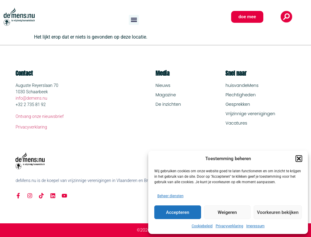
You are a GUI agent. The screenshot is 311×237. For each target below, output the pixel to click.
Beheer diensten (170, 196)
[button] (299, 159)
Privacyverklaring (229, 226)
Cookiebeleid (202, 226)
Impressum (255, 226)
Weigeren (227, 212)
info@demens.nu (31, 98)
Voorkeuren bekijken (278, 212)
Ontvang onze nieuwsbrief (39, 116)
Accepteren (177, 212)
